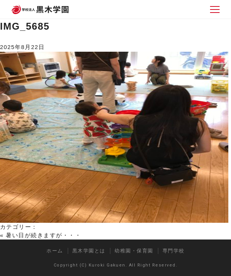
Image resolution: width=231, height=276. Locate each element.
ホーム (54, 251)
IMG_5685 (24, 26)
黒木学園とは (88, 251)
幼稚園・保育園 (134, 251)
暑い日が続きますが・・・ (43, 235)
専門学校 (173, 251)
